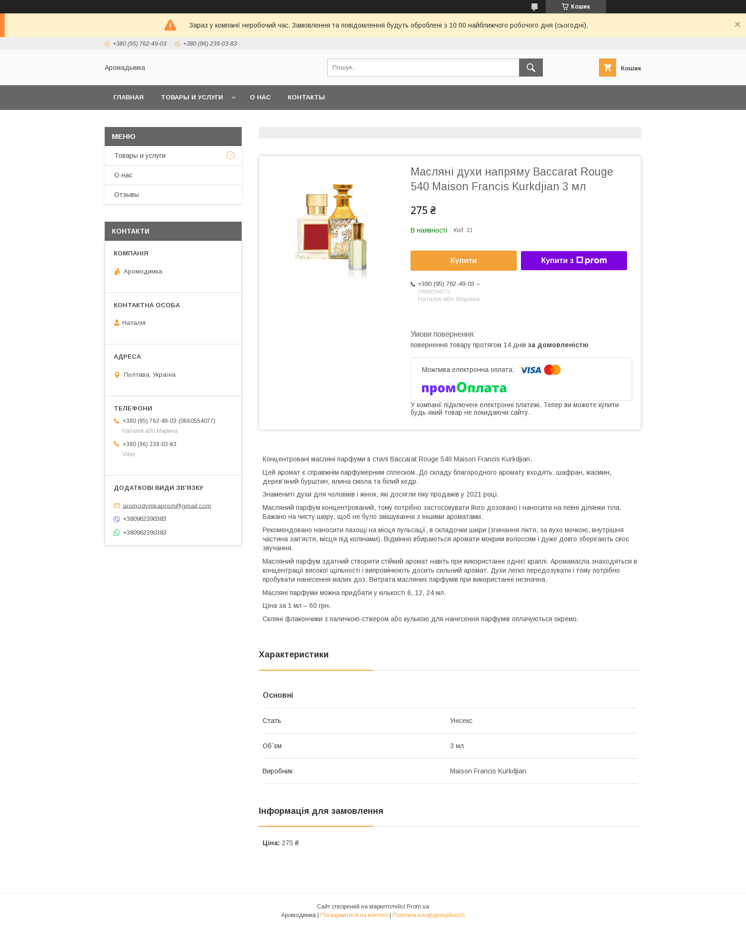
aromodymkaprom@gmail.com (167, 505)
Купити (464, 260)
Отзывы (126, 194)
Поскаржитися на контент (354, 915)
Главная (128, 97)
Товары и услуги (192, 97)
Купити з (574, 260)
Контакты (306, 97)
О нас (260, 97)
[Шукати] (531, 68)
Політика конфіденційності (429, 915)
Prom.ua (418, 906)
